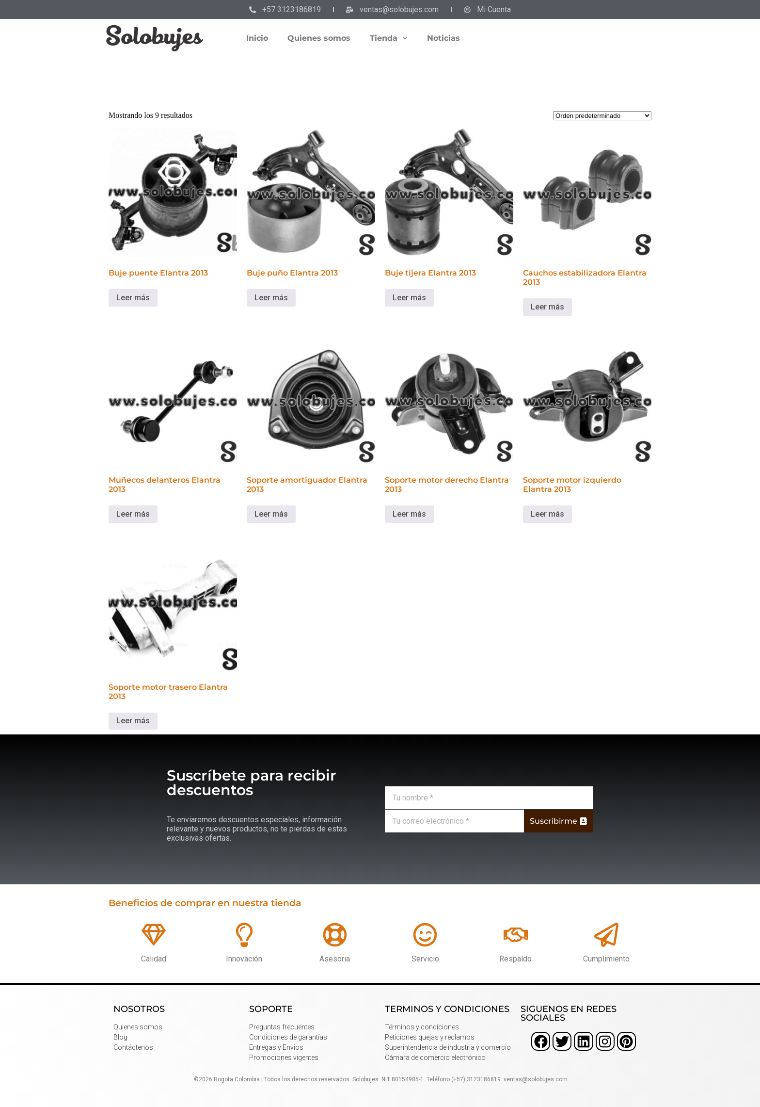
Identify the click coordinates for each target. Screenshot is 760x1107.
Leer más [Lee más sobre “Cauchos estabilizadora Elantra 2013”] (547, 306)
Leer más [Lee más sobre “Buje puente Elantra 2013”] (133, 297)
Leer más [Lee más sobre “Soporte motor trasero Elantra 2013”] (133, 720)
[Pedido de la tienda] (602, 115)
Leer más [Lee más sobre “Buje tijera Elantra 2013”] (409, 297)
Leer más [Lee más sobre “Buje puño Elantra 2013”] (271, 297)
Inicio (257, 38)
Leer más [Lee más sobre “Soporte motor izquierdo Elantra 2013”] (547, 514)
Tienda (389, 38)
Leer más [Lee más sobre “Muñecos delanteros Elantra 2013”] (133, 514)
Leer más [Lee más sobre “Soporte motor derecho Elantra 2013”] (409, 514)
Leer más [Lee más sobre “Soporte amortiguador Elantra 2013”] (271, 514)
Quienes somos (318, 38)
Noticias (443, 38)
